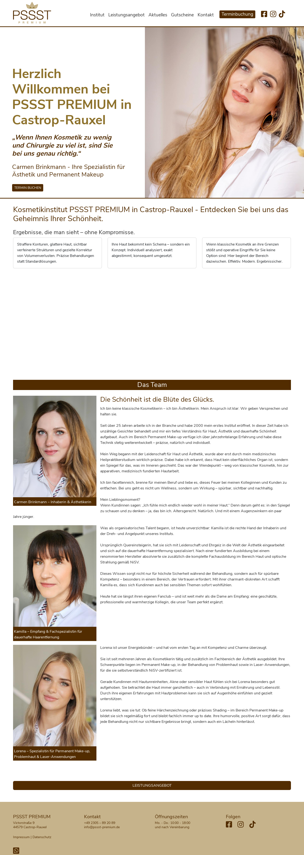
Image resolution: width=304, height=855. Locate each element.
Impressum (21, 837)
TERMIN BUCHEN (27, 188)
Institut (97, 15)
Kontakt (206, 15)
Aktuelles (157, 15)
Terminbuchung (237, 14)
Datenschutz (42, 837)
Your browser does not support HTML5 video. (152, 323)
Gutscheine (182, 15)
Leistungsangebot (126, 15)
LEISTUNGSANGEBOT (152, 785)
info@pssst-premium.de (102, 827)
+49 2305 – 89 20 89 (99, 823)
